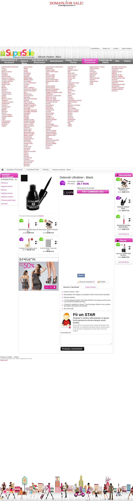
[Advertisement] (66, 26)
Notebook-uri (50, 118)
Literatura (71, 84)
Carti (69, 81)
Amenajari (27, 108)
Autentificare (95, 48)
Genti (3, 86)
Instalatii (26, 118)
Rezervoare (27, 130)
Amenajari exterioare (30, 111)
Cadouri (70, 68)
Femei (4, 68)
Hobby (70, 95)
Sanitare (26, 156)
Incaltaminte (6, 83)
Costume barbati (7, 116)
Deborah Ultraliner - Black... (123, 207)
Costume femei (7, 94)
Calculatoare (50, 105)
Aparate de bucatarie (52, 89)
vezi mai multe (124, 234)
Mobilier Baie (28, 78)
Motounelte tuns (29, 132)
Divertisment (56, 61)
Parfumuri (115, 70)
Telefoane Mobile (51, 134)
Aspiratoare (49, 94)
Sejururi (92, 76)
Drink (91, 84)
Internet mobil (50, 142)
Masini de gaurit (29, 126)
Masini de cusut (51, 97)
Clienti (127, 61)
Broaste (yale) (28, 143)
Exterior (26, 154)
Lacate (26, 145)
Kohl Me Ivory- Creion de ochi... (48, 249)
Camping (71, 99)
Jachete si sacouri (7, 78)
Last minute (93, 73)
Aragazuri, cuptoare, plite (54, 92)
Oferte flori (71, 73)
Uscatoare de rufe (51, 102)
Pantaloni (5, 75)
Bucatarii (26, 76)
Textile (26, 86)
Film (69, 122)
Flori (69, 71)
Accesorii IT (49, 114)
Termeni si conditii (6, 357)
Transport (93, 71)
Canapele (27, 75)
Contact (115, 48)
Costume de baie (7, 81)
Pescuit (70, 97)
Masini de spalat (51, 99)
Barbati (4, 97)
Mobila (26, 68)
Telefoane (49, 138)
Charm (41, 216)
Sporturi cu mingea (74, 105)
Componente (50, 110)
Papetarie (27, 97)
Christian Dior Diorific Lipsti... (28, 248)
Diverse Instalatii (29, 122)
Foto (47, 83)
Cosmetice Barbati (118, 81)
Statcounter (4, 360)
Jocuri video (72, 76)
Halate (4, 95)
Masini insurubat (29, 134)
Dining (26, 71)
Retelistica (49, 145)
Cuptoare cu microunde (53, 95)
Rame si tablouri (29, 87)
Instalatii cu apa (29, 119)
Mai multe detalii (68, 308)
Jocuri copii (71, 78)
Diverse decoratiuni (30, 91)
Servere (48, 122)
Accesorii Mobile (51, 143)
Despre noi (106, 48)
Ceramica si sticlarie (30, 89)
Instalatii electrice (29, 121)
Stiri (117, 61)
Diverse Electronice (52, 79)
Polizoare (27, 127)
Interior (26, 153)
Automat (26, 114)
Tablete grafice (50, 86)
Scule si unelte (28, 124)
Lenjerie (4, 70)
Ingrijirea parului (117, 71)
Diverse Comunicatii (52, 140)
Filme (69, 92)
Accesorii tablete (51, 130)
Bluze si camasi (7, 71)
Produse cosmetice (118, 87)
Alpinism (70, 106)
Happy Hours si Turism (73, 61)
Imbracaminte (6, 121)
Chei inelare (28, 142)
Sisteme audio (50, 75)
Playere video (50, 78)
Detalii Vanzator (91, 287)
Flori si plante (28, 102)
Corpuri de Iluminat (30, 83)
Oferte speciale (95, 78)
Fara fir (48, 148)
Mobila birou (28, 94)
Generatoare (28, 137)
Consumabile (50, 124)
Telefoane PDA (50, 135)
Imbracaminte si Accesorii (9, 61)
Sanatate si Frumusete (89, 61)
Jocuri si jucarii (72, 75)
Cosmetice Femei (117, 68)
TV (47, 84)
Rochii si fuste (6, 76)
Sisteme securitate (30, 151)
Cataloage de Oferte (105, 61)
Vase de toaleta (29, 161)
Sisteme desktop (51, 119)
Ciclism (70, 113)
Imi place (102, 281)
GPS (47, 137)
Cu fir (47, 146)
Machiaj (114, 73)
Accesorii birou (28, 95)
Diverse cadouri (73, 70)
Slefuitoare (27, 140)
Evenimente (71, 119)
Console (48, 111)
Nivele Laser (28, 129)
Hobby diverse (72, 102)
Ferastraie (27, 148)
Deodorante (115, 86)
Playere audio (50, 70)
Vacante (92, 79)
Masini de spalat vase (53, 100)
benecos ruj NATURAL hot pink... (123, 254)
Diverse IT (49, 121)
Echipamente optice (52, 81)
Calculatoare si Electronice (39, 61)
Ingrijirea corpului (117, 76)
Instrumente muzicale (75, 100)
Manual (26, 116)
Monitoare (49, 106)
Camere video (50, 76)
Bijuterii (4, 87)
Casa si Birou (24, 62)
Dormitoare (27, 73)
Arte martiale (72, 108)
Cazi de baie (28, 157)
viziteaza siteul (93, 191)
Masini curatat (28, 135)
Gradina (26, 100)
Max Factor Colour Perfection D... (48, 230)
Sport (69, 103)
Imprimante (49, 108)
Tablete (48, 129)
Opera (70, 126)
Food (91, 83)
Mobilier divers (28, 79)
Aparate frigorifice (51, 91)
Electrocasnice (50, 87)
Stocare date (50, 113)
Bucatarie (27, 164)
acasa (2, 170)
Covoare (26, 84)
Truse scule (27, 146)
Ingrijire (4, 126)
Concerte (71, 121)
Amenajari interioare (30, 110)
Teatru (70, 124)
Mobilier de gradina (30, 105)
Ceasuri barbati (7, 114)
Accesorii (5, 89)
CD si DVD (71, 91)
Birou (25, 92)
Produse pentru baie (118, 78)
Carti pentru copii (73, 83)
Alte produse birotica (30, 99)
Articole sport (6, 84)
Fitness (70, 114)
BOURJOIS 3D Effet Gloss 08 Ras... (28, 230)
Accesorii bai (28, 162)
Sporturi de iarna (73, 110)
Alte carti (70, 87)
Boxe (47, 73)
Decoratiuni (27, 81)
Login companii (127, 48)
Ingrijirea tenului (117, 75)
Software (48, 116)
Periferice (49, 127)
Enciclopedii (72, 86)
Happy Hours (94, 81)
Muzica (70, 89)
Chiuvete (26, 159)
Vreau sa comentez (87, 282)
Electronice (49, 68)
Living (26, 70)
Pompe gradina (29, 138)
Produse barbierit (117, 89)
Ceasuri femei (6, 92)
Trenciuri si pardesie (8, 79)
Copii (3, 119)
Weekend (93, 75)
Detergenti (27, 113)
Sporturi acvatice (73, 111)
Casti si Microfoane (52, 71)
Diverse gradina (29, 106)
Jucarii (70, 79)
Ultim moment (94, 68)
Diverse (4, 91)
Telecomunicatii (51, 132)
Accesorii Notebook (52, 126)
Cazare (92, 70)
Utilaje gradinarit (29, 103)
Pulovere (4, 73)
